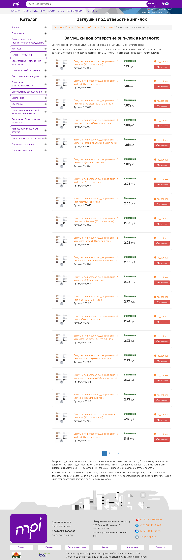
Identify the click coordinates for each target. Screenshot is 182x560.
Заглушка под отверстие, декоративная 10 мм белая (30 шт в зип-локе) (96, 63)
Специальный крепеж (88, 27)
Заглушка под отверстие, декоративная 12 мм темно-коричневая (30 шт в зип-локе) (96, 259)
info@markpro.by (146, 536)
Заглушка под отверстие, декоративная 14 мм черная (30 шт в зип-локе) (96, 396)
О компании (132, 547)
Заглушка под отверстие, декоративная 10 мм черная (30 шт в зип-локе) (96, 161)
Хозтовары (17, 48)
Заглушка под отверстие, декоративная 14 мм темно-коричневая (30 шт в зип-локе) (96, 377)
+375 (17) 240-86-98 (148, 531)
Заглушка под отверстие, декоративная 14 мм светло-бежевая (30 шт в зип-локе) (96, 337)
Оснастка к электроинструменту (22, 84)
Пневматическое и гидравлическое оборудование (28, 41)
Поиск (151, 4)
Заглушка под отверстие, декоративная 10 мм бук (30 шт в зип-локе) (96, 82)
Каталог (16, 11)
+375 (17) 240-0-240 (148, 525)
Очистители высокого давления (28, 138)
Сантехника (18, 98)
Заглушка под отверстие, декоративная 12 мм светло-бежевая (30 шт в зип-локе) (96, 220)
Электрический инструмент (26, 76)
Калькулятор (75, 11)
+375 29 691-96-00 (161, 9)
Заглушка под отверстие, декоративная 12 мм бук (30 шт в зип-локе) (96, 200)
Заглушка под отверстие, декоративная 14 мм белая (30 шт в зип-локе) (96, 298)
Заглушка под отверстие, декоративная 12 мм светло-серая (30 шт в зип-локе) (96, 239)
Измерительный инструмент (26, 70)
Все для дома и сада (22, 150)
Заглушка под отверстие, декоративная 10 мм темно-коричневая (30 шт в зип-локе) (96, 141)
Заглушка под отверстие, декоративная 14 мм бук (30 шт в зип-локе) (96, 318)
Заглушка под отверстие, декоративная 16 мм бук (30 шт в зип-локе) (96, 435)
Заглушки (108, 27)
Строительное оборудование (27, 91)
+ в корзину (162, 67)
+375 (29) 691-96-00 (148, 519)
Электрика (17, 104)
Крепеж (16, 27)
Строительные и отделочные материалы (26, 63)
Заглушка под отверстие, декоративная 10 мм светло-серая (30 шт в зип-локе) (96, 122)
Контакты (92, 11)
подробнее (161, 61)
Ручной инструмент (22, 54)
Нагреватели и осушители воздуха (25, 130)
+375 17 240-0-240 (162, 12)
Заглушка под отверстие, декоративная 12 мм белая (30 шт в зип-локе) (96, 181)
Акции (51, 11)
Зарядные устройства (23, 144)
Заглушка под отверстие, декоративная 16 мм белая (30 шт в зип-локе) (96, 416)
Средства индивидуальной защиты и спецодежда (25, 112)
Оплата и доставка (34, 11)
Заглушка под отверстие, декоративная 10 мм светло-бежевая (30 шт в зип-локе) (96, 102)
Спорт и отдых (19, 33)
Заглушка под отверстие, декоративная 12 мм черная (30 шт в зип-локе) (96, 279)
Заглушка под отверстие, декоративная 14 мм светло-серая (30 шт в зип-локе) (96, 357)
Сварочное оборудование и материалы (26, 121)
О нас (61, 11)
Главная (58, 27)
